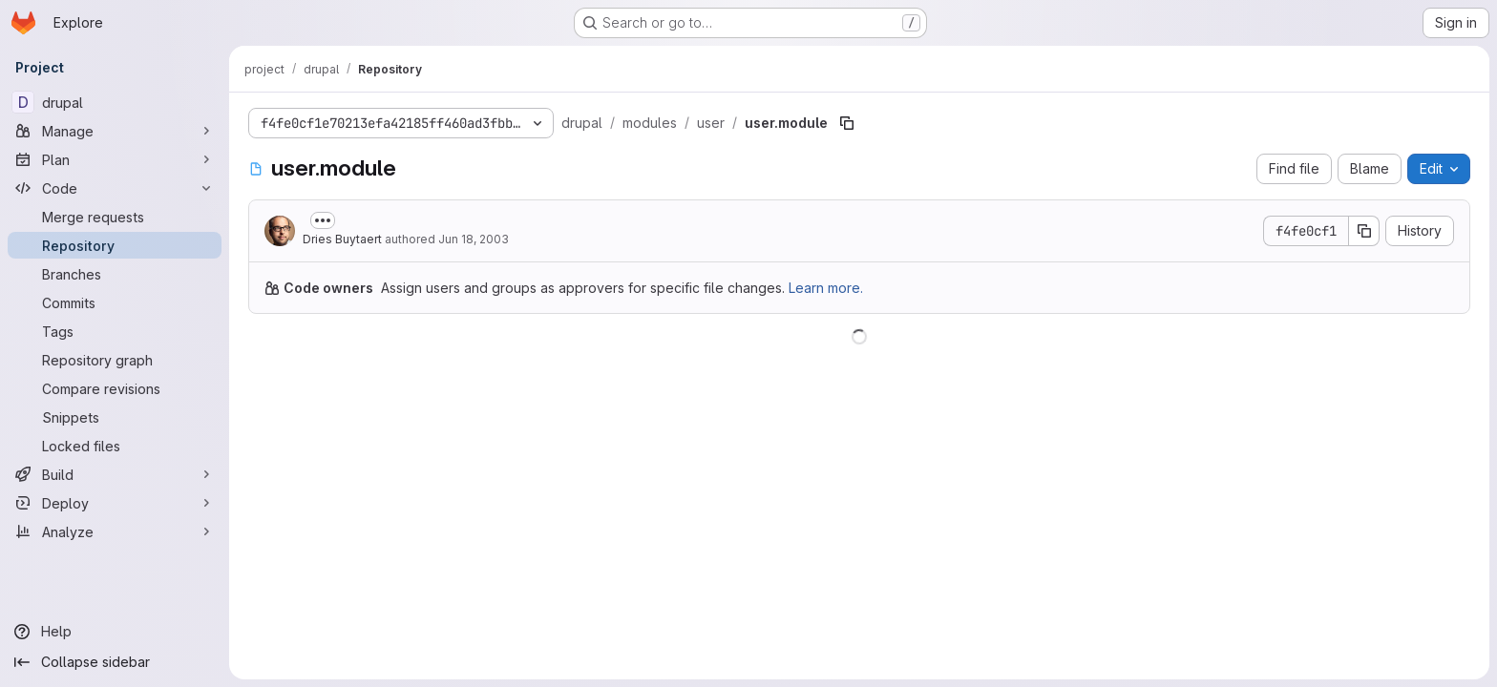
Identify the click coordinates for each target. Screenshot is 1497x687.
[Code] (114, 188)
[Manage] (114, 130)
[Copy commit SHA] (1364, 231)
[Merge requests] (114, 216)
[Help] (114, 631)
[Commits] (114, 302)
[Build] (114, 474)
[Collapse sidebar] (114, 662)
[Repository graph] (114, 359)
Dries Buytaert (342, 239)
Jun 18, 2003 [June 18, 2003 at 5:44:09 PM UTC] (473, 239)
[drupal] (114, 102)
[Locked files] (114, 445)
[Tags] (114, 331)
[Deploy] (114, 502)
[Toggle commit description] (322, 220)
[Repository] (114, 245)
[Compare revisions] (114, 388)
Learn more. (826, 288)
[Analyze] (114, 531)
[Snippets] (114, 417)
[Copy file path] (847, 123)
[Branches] (114, 273)
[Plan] (114, 159)
